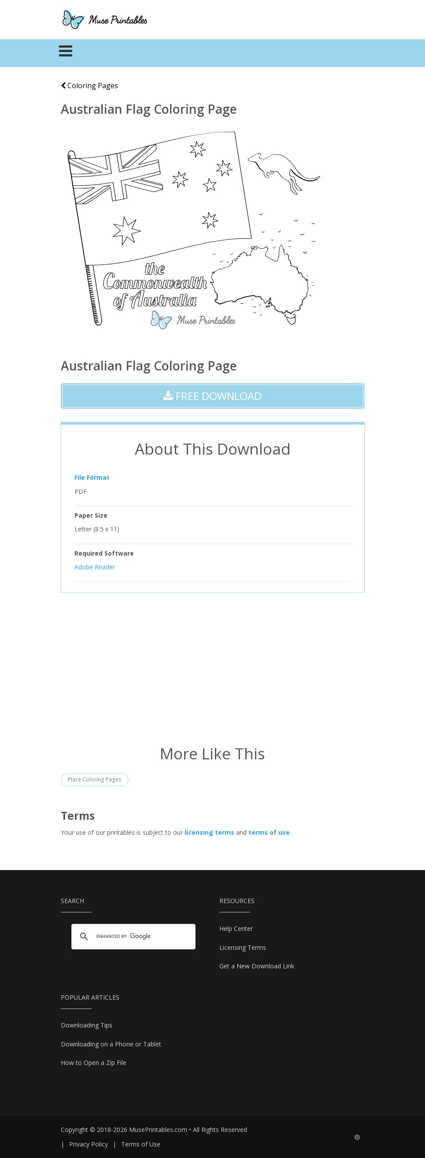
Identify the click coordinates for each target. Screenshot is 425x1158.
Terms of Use (140, 1144)
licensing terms (209, 832)
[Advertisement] (213, 667)
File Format (92, 477)
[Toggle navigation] (66, 53)
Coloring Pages (89, 85)
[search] (132, 936)
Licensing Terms (242, 947)
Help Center (236, 928)
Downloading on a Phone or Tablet (111, 1044)
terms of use (269, 832)
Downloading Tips (86, 1025)
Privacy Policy (88, 1144)
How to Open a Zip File (93, 1062)
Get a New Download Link (256, 966)
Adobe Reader (94, 567)
